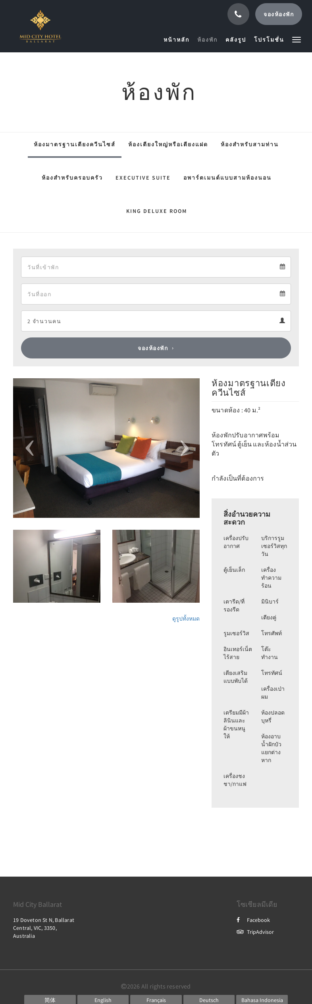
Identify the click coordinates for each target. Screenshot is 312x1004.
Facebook (253, 920)
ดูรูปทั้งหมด (186, 618)
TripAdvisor (255, 931)
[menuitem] (178, 39)
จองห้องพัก (153, 348)
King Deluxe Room (156, 211)
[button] (296, 39)
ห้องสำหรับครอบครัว (72, 177)
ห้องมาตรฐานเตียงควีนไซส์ (75, 144)
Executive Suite (143, 177)
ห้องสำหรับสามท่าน (250, 144)
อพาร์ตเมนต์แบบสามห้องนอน (227, 177)
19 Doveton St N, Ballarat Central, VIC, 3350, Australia (43, 927)
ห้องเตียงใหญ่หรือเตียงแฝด (168, 144)
